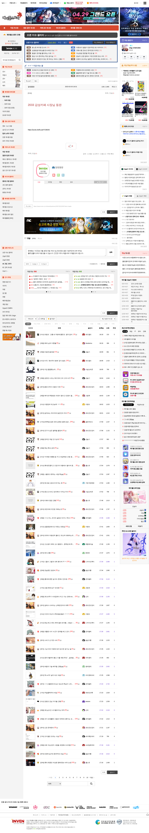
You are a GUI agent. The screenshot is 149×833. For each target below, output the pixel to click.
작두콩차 (88, 658)
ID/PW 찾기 (15, 53)
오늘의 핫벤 (5, 256)
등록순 (34, 238)
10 (87, 777)
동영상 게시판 (6, 192)
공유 (84, 154)
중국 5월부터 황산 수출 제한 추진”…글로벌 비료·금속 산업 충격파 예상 (66, 658)
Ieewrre (88, 701)
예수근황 (45, 553)
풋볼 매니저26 (6, 330)
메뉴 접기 (100, 182)
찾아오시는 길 (103, 815)
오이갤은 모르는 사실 (49, 736)
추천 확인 (110, 154)
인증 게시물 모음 (7, 137)
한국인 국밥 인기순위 (49, 439)
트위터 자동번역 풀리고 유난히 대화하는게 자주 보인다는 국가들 (64, 535)
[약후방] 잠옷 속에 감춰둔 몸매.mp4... (55, 422)
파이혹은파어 (90, 736)
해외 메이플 (5, 211)
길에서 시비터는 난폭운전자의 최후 (54, 605)
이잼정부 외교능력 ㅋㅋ (50, 404)
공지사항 (112, 815)
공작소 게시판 (6, 189)
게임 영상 (5, 304)
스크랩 (89, 154)
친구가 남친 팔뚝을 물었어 (51, 430)
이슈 (37, 324)
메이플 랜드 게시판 (8, 163)
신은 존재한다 (47, 728)
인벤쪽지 (54, 175)
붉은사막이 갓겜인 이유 (50, 387)
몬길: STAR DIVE (135, 48)
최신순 (40, 238)
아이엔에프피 (90, 675)
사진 (91, 324)
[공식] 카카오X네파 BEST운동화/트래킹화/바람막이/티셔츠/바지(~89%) (134, 272)
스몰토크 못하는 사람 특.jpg (51, 474)
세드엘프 (88, 334)
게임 (77, 324)
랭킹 (60, 182)
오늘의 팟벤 (5, 260)
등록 (110, 252)
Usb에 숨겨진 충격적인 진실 (52, 754)
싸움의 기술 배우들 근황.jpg (51, 666)
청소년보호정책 (76, 815)
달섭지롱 (88, 570)
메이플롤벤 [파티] (7, 218)
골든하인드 (89, 422)
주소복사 (28, 206)
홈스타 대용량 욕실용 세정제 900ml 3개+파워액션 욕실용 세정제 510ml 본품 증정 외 (134, 265)
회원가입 (6, 53)
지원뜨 (88, 404)
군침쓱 (88, 588)
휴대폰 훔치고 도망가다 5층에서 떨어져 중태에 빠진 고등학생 (63, 465)
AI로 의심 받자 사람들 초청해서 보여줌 (55, 745)
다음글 (34, 264)
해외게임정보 (6, 301)
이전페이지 (93, 264)
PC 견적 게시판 (7, 267)
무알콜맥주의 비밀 (48, 693)
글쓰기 (112, 313)
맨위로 (103, 264)
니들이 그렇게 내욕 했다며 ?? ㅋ (53, 562)
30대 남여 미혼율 (48, 343)
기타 (113, 324)
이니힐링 (58, 175)
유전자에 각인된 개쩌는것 (51, 509)
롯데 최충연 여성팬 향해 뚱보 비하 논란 (55, 762)
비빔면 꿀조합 (47, 352)
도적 (3, 82)
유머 (56, 324)
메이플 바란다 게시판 (8, 167)
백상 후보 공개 (47, 448)
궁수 (3, 79)
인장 (39, 182)
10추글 (43, 319)
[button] (46, 291)
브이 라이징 (5, 312)
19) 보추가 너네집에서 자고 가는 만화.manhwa (58, 596)
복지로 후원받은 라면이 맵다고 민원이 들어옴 (57, 396)
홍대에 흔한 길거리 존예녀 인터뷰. (54, 579)
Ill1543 (88, 553)
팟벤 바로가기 (6, 282)
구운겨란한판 (90, 483)
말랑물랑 (30, 87)
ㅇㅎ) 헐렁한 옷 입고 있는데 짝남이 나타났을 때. (58, 684)
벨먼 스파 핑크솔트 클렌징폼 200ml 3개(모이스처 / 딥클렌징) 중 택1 (134, 269)
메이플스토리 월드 (8, 214)
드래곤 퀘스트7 (7, 327)
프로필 (50, 182)
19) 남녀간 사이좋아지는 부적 (52, 710)
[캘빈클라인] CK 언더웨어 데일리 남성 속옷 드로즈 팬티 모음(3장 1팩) (134, 261)
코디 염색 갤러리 (7, 185)
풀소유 (88, 465)
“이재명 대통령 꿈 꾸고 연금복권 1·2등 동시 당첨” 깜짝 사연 (62, 457)
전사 (3, 72)
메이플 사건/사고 (7, 207)
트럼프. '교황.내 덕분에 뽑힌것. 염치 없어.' (56, 334)
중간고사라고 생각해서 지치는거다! (54, 492)
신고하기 (96, 154)
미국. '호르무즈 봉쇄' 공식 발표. (53, 361)
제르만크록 (89, 693)
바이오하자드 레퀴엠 (8, 323)
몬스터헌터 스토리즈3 (9, 319)
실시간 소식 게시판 (8, 130)
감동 (105, 324)
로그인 (136, 3)
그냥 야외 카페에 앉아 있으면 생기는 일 (55, 649)
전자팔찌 (88, 518)
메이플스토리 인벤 (13, 35)
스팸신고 (103, 154)
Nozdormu (89, 343)
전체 (28, 324)
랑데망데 (88, 666)
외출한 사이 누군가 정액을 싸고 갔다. (55, 631)
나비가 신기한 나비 (48, 640)
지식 (84, 324)
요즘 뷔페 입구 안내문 (49, 588)
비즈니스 (43, 815)
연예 (47, 324)
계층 (98, 324)
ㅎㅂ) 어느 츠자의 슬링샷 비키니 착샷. (55, 518)
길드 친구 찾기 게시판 (8, 170)
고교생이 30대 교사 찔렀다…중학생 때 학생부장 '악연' (60, 544)
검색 (19, 60)
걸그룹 (4, 293)
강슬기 (88, 352)
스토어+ (144, 65)
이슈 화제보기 (110, 42)
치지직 (4, 286)
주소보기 (28, 81)
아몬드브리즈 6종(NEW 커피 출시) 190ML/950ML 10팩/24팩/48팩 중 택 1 (134, 257)
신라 (87, 596)
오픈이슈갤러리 (113, 81)
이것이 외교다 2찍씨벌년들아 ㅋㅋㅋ (54, 614)
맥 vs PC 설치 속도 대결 (50, 675)
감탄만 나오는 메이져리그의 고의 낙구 (55, 378)
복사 (35, 81)
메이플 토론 (5, 203)
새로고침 (114, 238)
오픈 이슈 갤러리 (7, 252)
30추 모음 (6, 104)
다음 (91, 777)
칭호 (71, 182)
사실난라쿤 (89, 369)
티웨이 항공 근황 (48, 500)
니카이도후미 (90, 562)
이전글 (43, 264)
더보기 (63, 175)
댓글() (111, 93)
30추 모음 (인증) (8, 108)
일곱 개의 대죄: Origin (9, 315)
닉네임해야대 (90, 745)
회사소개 (35, 815)
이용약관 (52, 815)
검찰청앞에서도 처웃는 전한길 (52, 527)
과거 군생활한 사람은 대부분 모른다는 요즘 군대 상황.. (60, 719)
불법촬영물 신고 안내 (90, 815)
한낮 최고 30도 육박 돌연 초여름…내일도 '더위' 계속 (60, 623)
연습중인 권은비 (47, 570)
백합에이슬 (89, 544)
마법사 (4, 75)
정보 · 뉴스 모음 (7, 126)
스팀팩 (88, 396)
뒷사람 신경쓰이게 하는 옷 (51, 483)
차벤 (3, 289)
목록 (106, 93)
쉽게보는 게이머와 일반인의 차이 (53, 413)
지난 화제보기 (98, 42)
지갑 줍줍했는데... (48, 369)
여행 (3, 297)
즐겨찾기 (52, 319)
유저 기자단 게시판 (8, 141)
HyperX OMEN (7, 308)
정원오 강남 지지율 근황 (50, 701)
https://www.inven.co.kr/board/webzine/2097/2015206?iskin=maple (52, 206)
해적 (3, 86)
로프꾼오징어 (90, 387)
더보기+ (68, 271)
